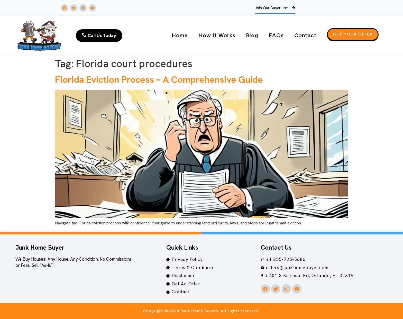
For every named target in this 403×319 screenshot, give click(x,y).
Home (180, 35)
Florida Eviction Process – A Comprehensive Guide (159, 80)
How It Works (216, 35)
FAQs (276, 35)
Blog (252, 35)
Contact (305, 35)
